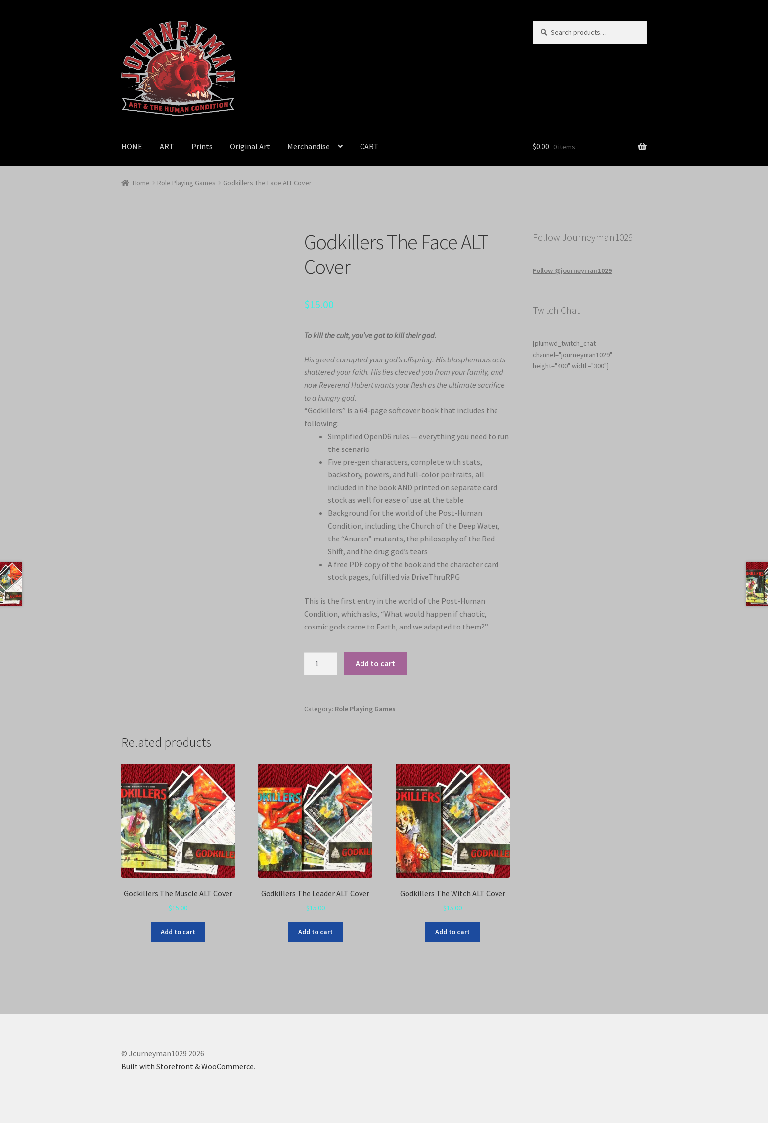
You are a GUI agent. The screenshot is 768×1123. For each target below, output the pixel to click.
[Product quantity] (321, 663)
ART (167, 146)
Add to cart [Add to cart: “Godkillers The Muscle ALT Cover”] (178, 931)
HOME (131, 146)
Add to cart (375, 663)
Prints (202, 146)
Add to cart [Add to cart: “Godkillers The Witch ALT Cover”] (452, 931)
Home (141, 183)
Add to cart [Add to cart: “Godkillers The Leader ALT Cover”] (315, 931)
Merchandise (308, 146)
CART (369, 146)
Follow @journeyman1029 (572, 270)
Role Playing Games (186, 183)
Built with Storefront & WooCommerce (187, 1066)
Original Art (250, 146)
